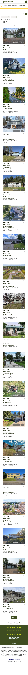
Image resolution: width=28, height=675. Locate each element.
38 (22, 366)
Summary (6, 22)
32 (22, 72)
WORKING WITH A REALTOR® (14, 631)
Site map (14, 643)
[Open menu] (1, 1)
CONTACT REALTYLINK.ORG (14, 634)
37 (22, 160)
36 (22, 395)
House (13, 16)
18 (22, 601)
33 (22, 248)
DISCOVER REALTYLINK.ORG (14, 627)
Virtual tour (16, 42)
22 (22, 130)
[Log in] (26, 1)
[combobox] (14, 11)
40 (22, 42)
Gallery (1, 22)
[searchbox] (13, 11)
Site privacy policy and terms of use (14, 665)
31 (22, 542)
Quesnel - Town (4, 16)
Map (4, 22)
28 (22, 483)
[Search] (23, 2)
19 (22, 307)
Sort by (24, 22)
